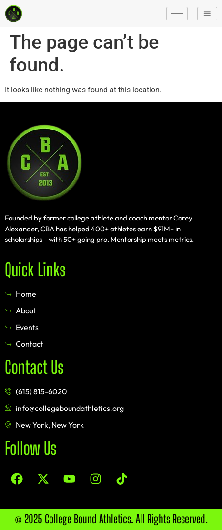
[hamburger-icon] (177, 13)
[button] (207, 13)
